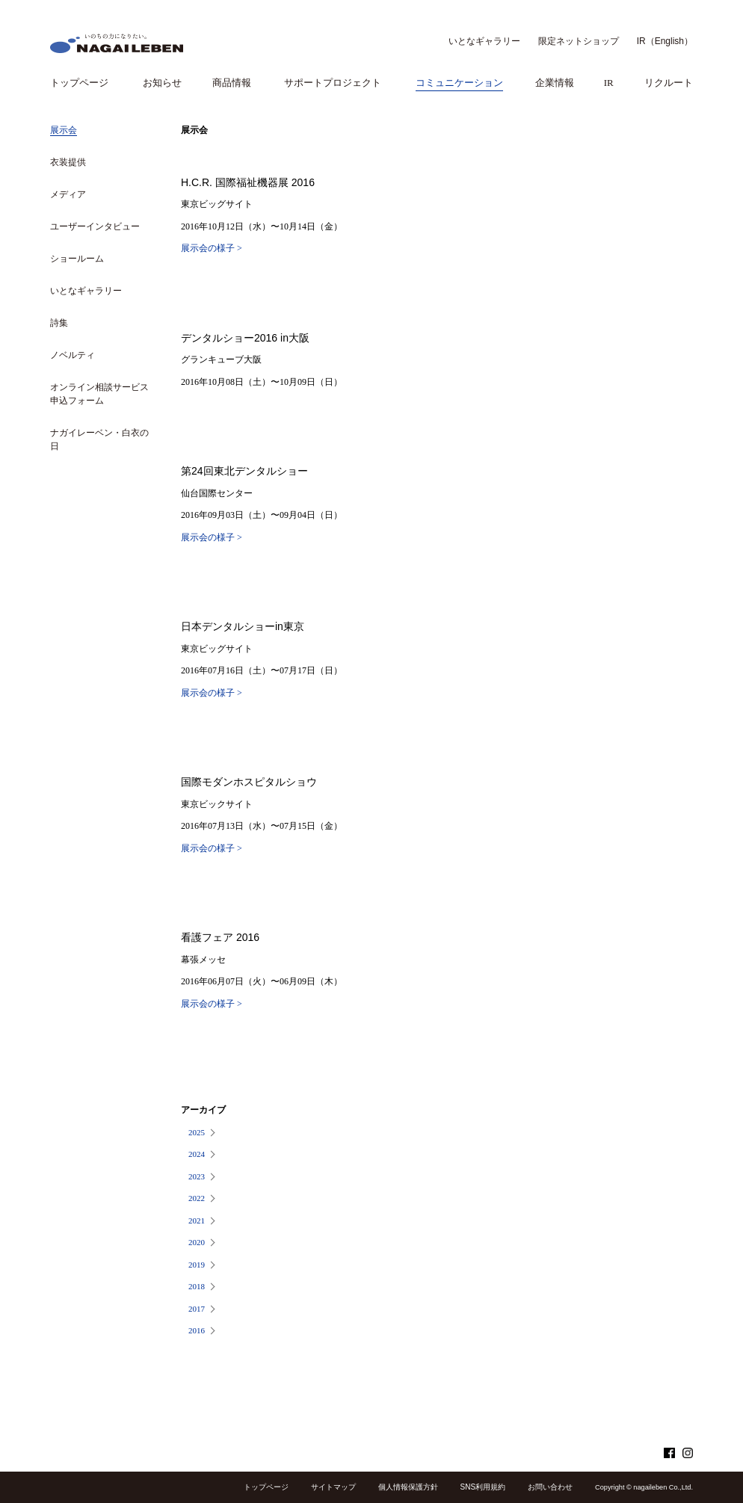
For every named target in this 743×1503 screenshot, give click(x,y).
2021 (196, 1220)
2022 (196, 1198)
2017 (196, 1308)
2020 (196, 1242)
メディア (68, 194)
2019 (196, 1264)
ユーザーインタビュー (95, 226)
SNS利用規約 (483, 1487)
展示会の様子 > (211, 248)
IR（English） (665, 41)
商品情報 (231, 82)
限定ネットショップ (578, 41)
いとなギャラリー (484, 41)
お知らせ (162, 82)
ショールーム (77, 258)
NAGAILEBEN (116, 43)
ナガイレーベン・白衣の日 (99, 439)
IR (609, 82)
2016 (196, 1330)
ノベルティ (72, 355)
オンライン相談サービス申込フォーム (99, 394)
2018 (196, 1286)
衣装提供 (68, 162)
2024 (196, 1153)
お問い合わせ (550, 1487)
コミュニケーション (459, 82)
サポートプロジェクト (332, 82)
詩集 (59, 323)
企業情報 (554, 82)
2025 (196, 1132)
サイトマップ (333, 1487)
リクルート (668, 82)
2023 (196, 1176)
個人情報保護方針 (408, 1487)
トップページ (79, 82)
